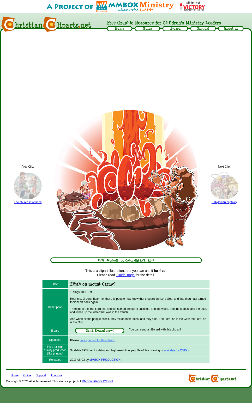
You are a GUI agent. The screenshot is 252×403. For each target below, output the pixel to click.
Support (41, 375)
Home (14, 375)
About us (56, 375)
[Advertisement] (126, 70)
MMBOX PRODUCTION (105, 359)
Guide (27, 375)
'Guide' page (125, 275)
